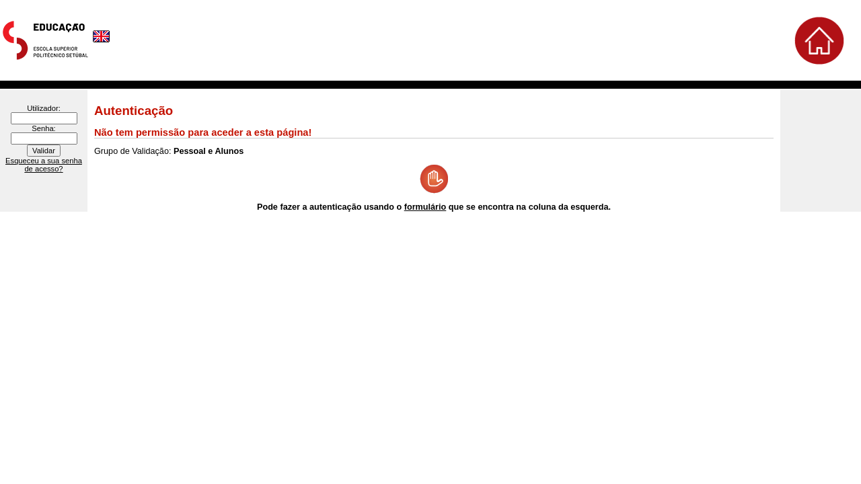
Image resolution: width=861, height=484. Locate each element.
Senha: (43, 128)
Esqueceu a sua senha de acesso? (43, 165)
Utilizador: (44, 108)
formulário (425, 207)
